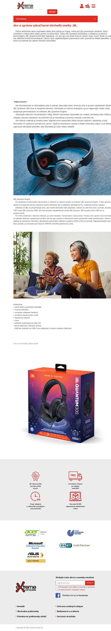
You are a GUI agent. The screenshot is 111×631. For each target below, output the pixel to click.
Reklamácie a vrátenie (67, 611)
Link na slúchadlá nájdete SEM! (25, 343)
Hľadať (52, 12)
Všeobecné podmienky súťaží (31, 616)
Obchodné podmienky (27, 611)
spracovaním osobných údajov (73, 590)
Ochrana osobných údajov (69, 606)
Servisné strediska (66, 616)
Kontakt (20, 606)
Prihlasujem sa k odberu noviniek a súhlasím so (76, 588)
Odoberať (90, 583)
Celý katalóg (55, 19)
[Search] (70, 583)
